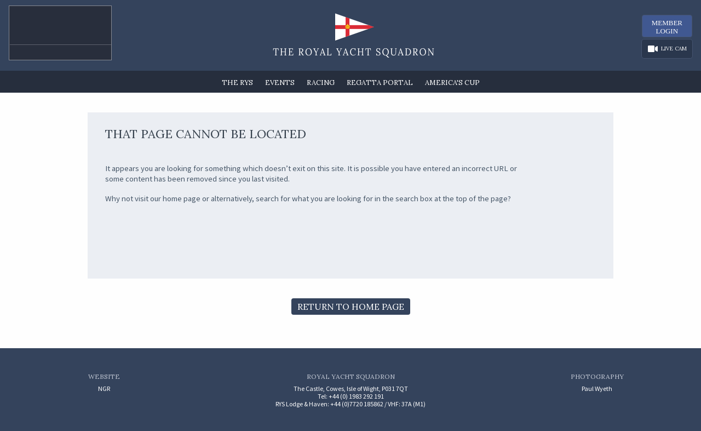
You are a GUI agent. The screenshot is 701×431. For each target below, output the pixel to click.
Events (280, 82)
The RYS (237, 82)
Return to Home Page (350, 306)
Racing (321, 82)
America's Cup (452, 82)
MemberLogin (667, 27)
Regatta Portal (380, 82)
